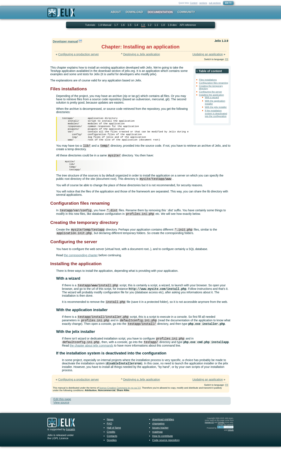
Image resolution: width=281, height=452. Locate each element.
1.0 (163, 25)
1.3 (143, 25)
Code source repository (166, 445)
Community (186, 12)
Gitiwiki (231, 435)
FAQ (109, 428)
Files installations (208, 80)
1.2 (150, 25)
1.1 (156, 25)
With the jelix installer (216, 107)
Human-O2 (209, 428)
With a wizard (212, 97)
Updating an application (207, 54)
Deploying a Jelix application (141, 54)
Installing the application (211, 95)
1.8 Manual (105, 25)
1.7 (116, 25)
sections (203, 3)
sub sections (215, 3)
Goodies (112, 445)
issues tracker (160, 433)
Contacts (112, 441)
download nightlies (163, 424)
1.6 (123, 25)
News (110, 424)
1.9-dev (172, 25)
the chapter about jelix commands (91, 351)
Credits (111, 437)
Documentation (160, 12)
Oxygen (221, 428)
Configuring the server (210, 92)
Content (193, 3)
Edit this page (62, 404)
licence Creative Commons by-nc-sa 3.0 (119, 393)
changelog (158, 428)
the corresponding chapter (81, 260)
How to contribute (162, 441)
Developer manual (65, 41)
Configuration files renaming (213, 83)
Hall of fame (114, 433)
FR (230, 3)
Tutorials (90, 25)
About (116, 12)
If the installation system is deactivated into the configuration (216, 113)
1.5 (130, 25)
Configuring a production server (78, 54)
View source (61, 408)
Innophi (70, 434)
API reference (188, 25)
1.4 (136, 25)
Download (134, 12)
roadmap (157, 437)
